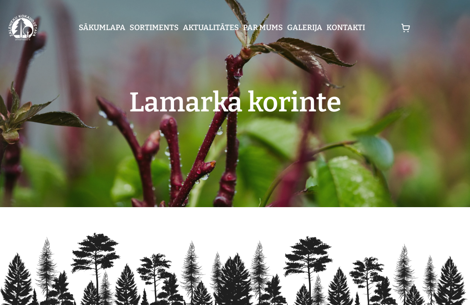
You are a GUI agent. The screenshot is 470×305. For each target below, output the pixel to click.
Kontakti (345, 27)
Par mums (263, 27)
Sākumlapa (102, 27)
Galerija (304, 27)
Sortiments (154, 27)
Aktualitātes (211, 27)
